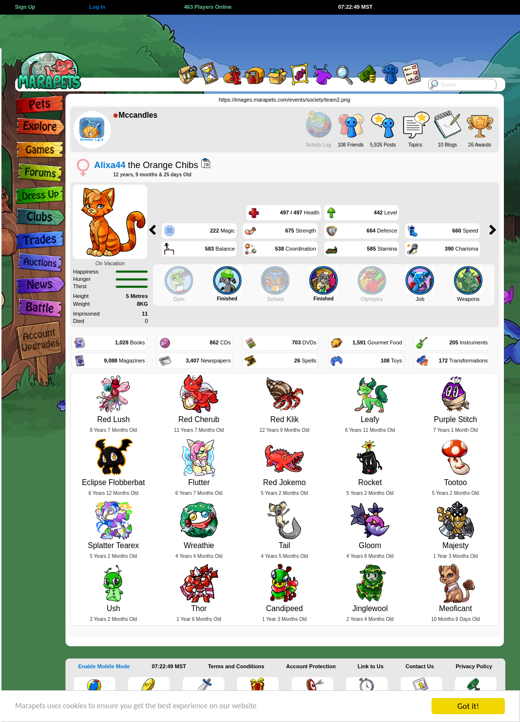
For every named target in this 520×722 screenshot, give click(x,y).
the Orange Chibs (146, 165)
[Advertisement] (249, 37)
